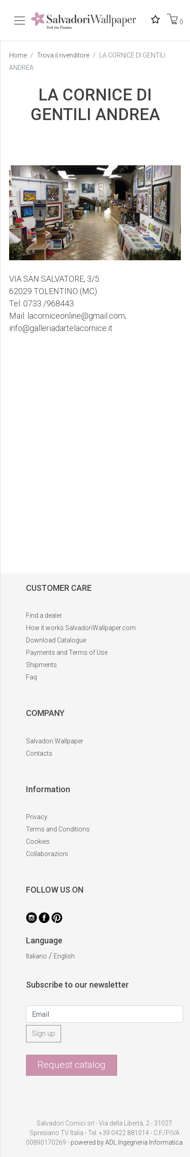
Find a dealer (44, 615)
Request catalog (71, 1064)
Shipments (41, 664)
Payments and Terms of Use (67, 652)
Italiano (36, 956)
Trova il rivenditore (63, 55)
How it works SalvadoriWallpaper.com (81, 627)
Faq (31, 677)
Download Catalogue (56, 640)
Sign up (43, 1033)
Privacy (36, 816)
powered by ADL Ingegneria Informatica (127, 1142)
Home (18, 55)
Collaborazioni (47, 853)
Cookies (38, 841)
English (64, 956)
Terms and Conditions (58, 829)
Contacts (39, 753)
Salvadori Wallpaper (54, 741)
